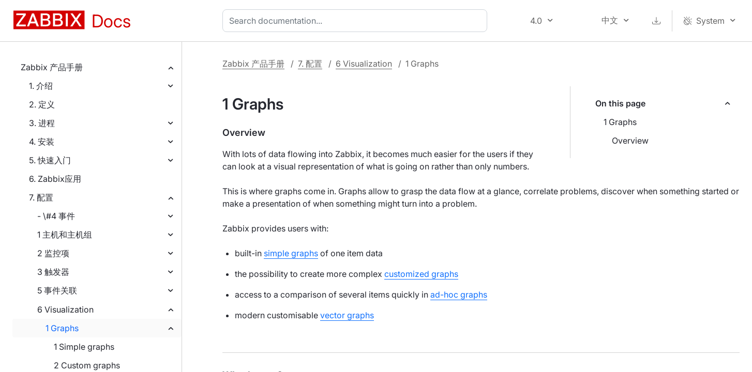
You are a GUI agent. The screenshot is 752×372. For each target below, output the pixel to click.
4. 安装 (41, 141)
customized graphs (421, 274)
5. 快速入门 (50, 160)
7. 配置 (41, 197)
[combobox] (356, 20)
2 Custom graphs (87, 365)
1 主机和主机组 (64, 234)
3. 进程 (42, 123)
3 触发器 (53, 272)
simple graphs (291, 253)
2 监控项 (53, 253)
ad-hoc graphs (458, 294)
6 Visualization (65, 309)
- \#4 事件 (56, 216)
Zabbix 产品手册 (52, 67)
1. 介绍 (41, 86)
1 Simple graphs (84, 347)
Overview (630, 140)
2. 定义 (42, 104)
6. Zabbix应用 (55, 179)
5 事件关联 (57, 290)
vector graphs (347, 315)
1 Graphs (62, 328)
